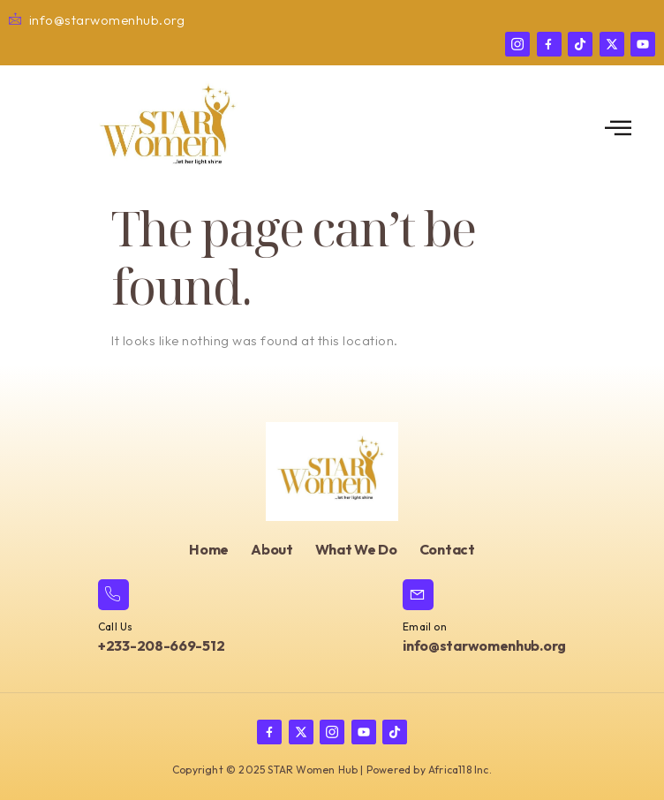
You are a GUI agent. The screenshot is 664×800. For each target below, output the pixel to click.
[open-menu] (618, 128)
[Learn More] (161, 618)
